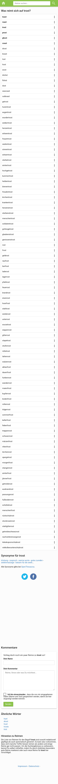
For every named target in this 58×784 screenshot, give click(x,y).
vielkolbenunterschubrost (12, 547)
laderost (5, 271)
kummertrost (7, 176)
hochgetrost (7, 171)
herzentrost (7, 128)
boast (4, 54)
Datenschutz (34, 766)
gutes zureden (37, 560)
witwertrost (7, 155)
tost (3, 59)
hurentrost (6, 107)
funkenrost (6, 378)
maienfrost (6, 388)
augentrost (6, 112)
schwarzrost (7, 436)
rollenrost (6, 404)
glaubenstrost (8, 234)
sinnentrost (7, 149)
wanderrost (7, 383)
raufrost (5, 261)
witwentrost (7, 133)
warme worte (24, 560)
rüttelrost (6, 351)
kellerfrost (6, 420)
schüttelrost (7, 505)
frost (4, 250)
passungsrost (8, 494)
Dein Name (8, 659)
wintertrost (6, 165)
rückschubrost (8, 516)
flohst (4, 80)
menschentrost (8, 218)
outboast (6, 96)
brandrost (6, 293)
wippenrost (6, 330)
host (4, 64)
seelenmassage (7, 562)
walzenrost (6, 362)
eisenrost (6, 298)
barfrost (5, 266)
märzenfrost (7, 441)
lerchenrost (7, 452)
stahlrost (6, 309)
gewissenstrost (8, 240)
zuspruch (13, 560)
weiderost (6, 314)
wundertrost (7, 118)
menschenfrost (8, 510)
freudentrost (7, 192)
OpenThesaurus (27, 567)
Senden (8, 704)
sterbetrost (6, 160)
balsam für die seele (24, 562)
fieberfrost (6, 425)
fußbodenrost (7, 500)
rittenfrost (6, 447)
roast (4, 22)
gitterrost (6, 335)
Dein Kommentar (10, 669)
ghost (4, 38)
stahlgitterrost (8, 526)
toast (4, 17)
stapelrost (6, 340)
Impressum (22, 766)
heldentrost (7, 181)
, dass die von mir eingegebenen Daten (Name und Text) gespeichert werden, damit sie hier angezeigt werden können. (28, 696)
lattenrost (6, 356)
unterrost (6, 319)
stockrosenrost (8, 521)
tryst (5, 719)
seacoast (6, 91)
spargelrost (7, 457)
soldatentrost (7, 224)
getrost (5, 102)
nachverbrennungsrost (11, 537)
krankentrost (7, 202)
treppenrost (7, 431)
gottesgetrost (7, 229)
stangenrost (7, 468)
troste (6, 727)
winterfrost (6, 473)
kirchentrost (7, 197)
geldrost (5, 256)
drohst (5, 75)
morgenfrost (7, 463)
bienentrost (7, 187)
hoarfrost (6, 303)
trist (5, 729)
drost (4, 49)
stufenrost (6, 346)
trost (4, 27)
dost (4, 86)
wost (4, 70)
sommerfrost (7, 415)
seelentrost (7, 144)
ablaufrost (6, 367)
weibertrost (7, 123)
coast (4, 43)
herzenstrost (7, 208)
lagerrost (6, 277)
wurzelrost (6, 325)
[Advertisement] (29, 614)
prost (4, 33)
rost (3, 245)
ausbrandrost (7, 489)
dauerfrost (6, 372)
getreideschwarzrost (10, 532)
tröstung (4, 560)
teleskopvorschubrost (11, 542)
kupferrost (6, 394)
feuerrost (6, 287)
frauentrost (6, 139)
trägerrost (6, 409)
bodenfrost (6, 399)
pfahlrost (6, 282)
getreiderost (7, 484)
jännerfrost (6, 478)
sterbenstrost (7, 213)
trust (6, 724)
